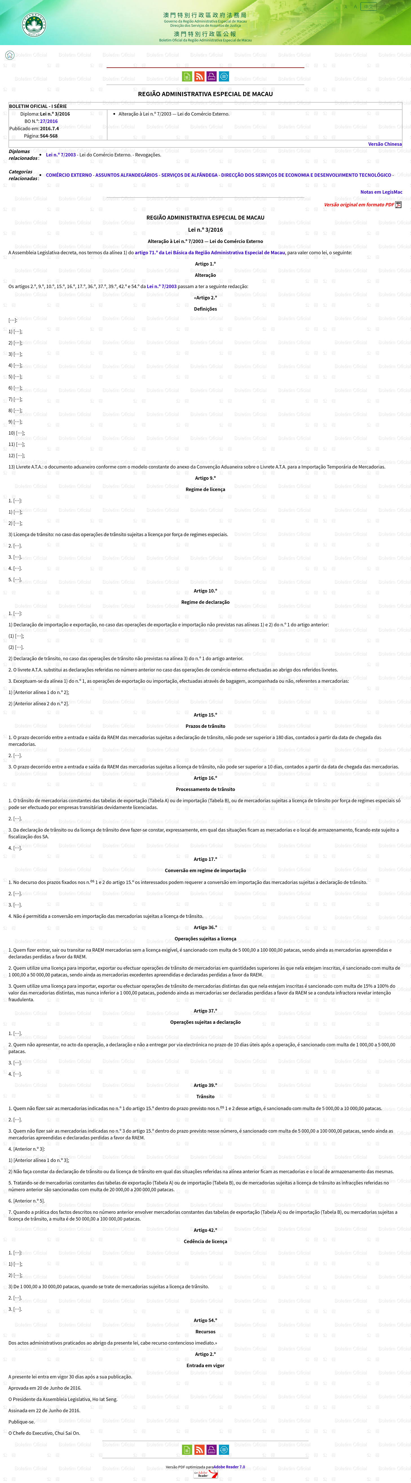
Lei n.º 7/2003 (61, 154)
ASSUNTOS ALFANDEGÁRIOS (126, 174)
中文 (368, 6)
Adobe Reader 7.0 (229, 1466)
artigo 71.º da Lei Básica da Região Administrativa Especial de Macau (210, 252)
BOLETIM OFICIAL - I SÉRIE (38, 106)
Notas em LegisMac (382, 191)
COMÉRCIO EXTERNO (69, 174)
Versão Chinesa (385, 143)
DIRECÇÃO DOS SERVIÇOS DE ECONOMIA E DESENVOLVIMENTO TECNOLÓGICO (306, 174)
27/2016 (49, 121)
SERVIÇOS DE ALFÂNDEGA (189, 174)
